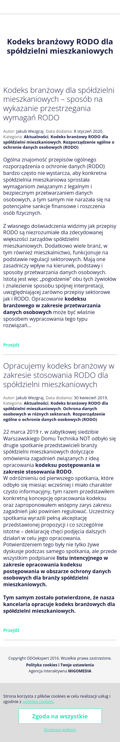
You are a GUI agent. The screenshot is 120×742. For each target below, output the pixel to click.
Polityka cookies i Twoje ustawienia (60, 665)
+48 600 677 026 (73, 7)
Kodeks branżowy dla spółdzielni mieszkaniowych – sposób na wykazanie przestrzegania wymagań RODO (58, 104)
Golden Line (104, 7)
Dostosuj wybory (60, 729)
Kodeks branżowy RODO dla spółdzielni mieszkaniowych (55, 139)
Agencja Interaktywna (48, 671)
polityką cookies (37, 701)
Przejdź (11, 345)
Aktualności (36, 136)
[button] (7, 7)
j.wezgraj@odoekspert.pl (82, 7)
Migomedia (80, 671)
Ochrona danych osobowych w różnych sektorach (50, 411)
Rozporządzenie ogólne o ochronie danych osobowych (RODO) (58, 144)
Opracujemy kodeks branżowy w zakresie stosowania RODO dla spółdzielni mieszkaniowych (58, 374)
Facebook (93, 7)
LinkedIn (114, 7)
